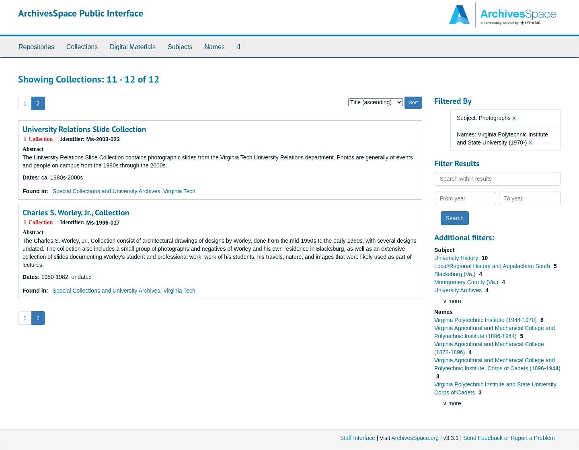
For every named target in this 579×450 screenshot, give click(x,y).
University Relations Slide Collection (84, 129)
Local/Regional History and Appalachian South (493, 266)
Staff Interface (357, 438)
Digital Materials (133, 46)
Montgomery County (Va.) (467, 282)
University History (457, 258)
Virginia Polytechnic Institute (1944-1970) (486, 320)
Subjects (180, 46)
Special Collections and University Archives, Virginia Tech (124, 191)
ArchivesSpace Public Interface (80, 13)
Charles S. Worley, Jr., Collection (76, 212)
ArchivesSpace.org (415, 438)
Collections (82, 46)
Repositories (36, 46)
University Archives (458, 290)
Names (214, 46)
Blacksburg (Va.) (455, 274)
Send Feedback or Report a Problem (509, 438)
